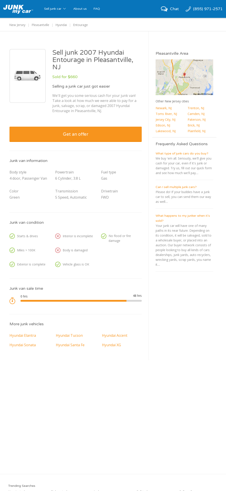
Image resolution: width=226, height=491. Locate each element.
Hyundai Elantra (22, 335)
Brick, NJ (194, 125)
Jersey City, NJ (165, 119)
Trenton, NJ (196, 108)
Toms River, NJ (166, 114)
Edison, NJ (163, 125)
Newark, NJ (164, 108)
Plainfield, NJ (196, 131)
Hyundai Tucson (69, 335)
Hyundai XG (111, 344)
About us (80, 9)
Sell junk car (55, 9)
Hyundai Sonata (22, 344)
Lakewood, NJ (166, 131)
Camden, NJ (196, 114)
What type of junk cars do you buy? (182, 153)
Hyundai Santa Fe (70, 344)
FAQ (96, 9)
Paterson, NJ (197, 119)
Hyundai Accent (114, 335)
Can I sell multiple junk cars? (176, 187)
